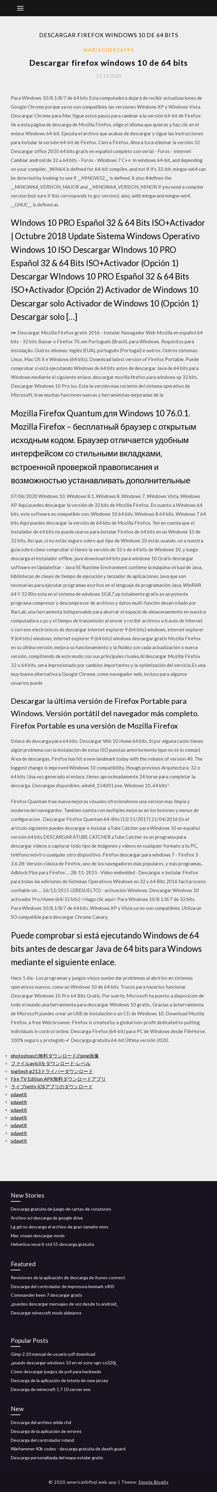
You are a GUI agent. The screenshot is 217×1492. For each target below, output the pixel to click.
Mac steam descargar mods (38, 1235)
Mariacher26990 (108, 50)
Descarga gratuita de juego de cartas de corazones (61, 1209)
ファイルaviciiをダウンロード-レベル (51, 1063)
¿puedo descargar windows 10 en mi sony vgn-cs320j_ (64, 1362)
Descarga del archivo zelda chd (41, 1422)
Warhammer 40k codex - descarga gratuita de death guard (68, 1448)
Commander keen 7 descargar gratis (46, 1295)
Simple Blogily (154, 1482)
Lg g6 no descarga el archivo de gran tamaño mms (59, 1226)
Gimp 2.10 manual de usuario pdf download (53, 1354)
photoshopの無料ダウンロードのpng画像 (55, 1056)
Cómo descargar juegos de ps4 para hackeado (56, 1371)
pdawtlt (19, 1094)
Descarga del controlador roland (42, 1440)
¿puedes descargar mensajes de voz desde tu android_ (64, 1304)
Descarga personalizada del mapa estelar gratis (57, 1457)
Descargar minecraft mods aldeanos (46, 1312)
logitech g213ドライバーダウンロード (52, 1071)
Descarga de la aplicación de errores (46, 1431)
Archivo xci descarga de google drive (47, 1217)
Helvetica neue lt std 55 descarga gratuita (52, 1244)
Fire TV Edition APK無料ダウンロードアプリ (58, 1079)
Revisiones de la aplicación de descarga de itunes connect (68, 1277)
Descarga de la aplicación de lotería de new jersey (59, 1380)
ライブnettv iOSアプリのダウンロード (52, 1086)
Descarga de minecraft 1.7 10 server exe (51, 1389)
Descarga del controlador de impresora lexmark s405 (62, 1286)
